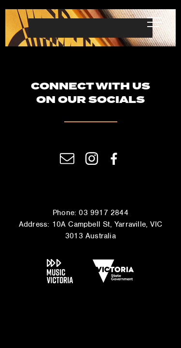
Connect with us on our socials (90, 94)
